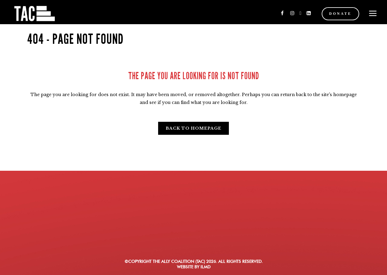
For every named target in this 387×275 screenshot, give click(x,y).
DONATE (335, 13)
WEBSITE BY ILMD (193, 266)
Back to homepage (193, 128)
